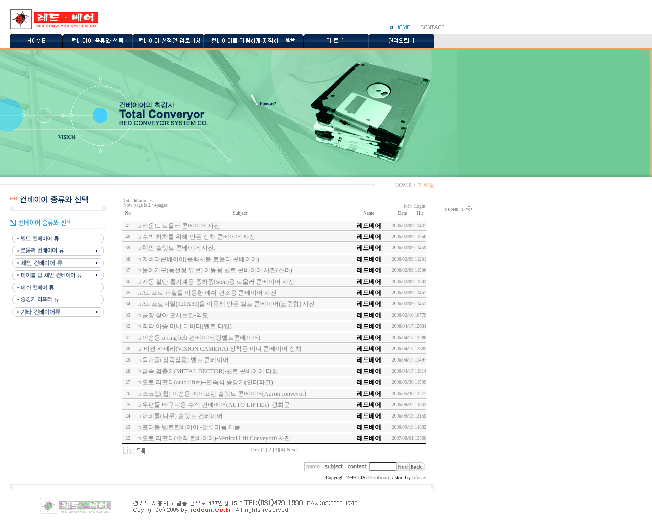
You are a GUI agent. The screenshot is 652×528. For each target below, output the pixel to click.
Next (292, 449)
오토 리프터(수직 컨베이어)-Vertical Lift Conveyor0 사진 (216, 438)
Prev (255, 449)
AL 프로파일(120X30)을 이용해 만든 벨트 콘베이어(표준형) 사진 (228, 304)
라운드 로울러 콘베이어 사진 (181, 225)
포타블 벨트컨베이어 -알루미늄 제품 (191, 427)
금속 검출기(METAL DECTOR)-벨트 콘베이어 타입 (210, 371)
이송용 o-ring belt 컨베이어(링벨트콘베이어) (201, 337)
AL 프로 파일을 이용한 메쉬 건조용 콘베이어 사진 (209, 292)
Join (407, 206)
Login (419, 206)
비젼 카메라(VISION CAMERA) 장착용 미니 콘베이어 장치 (222, 348)
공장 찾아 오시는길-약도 (175, 315)
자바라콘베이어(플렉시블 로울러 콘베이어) (200, 259)
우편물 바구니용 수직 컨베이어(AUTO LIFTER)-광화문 (216, 404)
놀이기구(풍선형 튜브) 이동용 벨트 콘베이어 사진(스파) (217, 270)
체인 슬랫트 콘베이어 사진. (178, 248)
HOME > (405, 185)
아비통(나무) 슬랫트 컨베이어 (182, 416)
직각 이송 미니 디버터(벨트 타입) (187, 326)
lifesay (419, 477)
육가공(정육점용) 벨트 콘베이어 (185, 360)
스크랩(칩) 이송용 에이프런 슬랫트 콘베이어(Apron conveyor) (224, 393)
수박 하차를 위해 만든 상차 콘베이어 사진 (198, 236)
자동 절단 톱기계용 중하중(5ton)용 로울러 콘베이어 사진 (218, 281)
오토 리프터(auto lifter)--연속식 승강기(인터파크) (207, 382)
